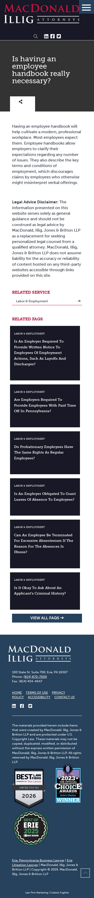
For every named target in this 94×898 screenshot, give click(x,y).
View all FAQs (44, 617)
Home (17, 692)
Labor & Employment (32, 301)
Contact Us (64, 697)
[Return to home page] (41, 21)
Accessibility (39, 697)
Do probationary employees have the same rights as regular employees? (43, 452)
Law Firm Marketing (36, 892)
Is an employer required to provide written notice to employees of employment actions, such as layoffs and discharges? (40, 352)
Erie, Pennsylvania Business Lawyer (38, 860)
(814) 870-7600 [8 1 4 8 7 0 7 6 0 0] (35, 677)
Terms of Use (37, 692)
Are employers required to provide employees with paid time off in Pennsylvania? (45, 405)
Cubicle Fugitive (59, 892)
